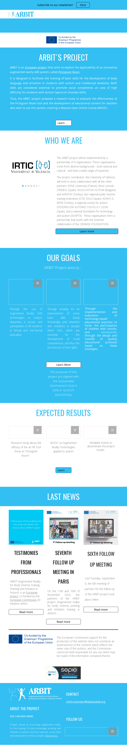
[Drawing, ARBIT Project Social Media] (91, 731)
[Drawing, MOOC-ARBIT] (63, 432)
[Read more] (26, 612)
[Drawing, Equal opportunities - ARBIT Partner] (63, 292)
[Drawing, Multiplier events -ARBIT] (101, 432)
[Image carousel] (31, 170)
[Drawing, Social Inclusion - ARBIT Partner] (26, 292)
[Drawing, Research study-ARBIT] (26, 432)
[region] (63, 5)
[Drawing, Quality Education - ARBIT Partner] (101, 292)
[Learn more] (63, 123)
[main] (63, 82)
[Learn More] (63, 364)
